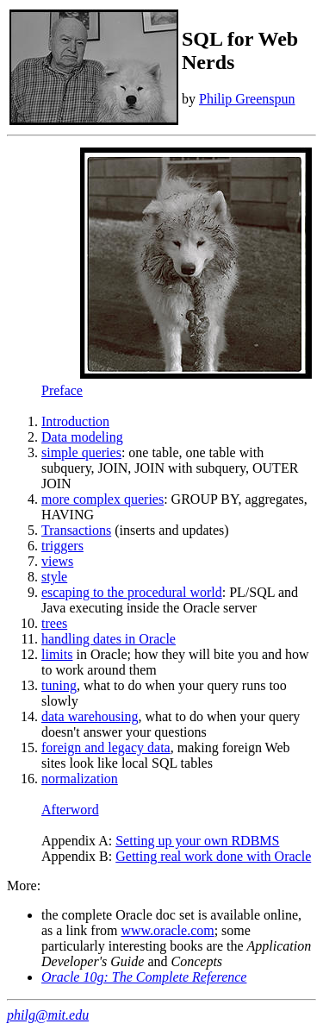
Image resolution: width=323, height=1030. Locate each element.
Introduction (75, 421)
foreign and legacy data (106, 747)
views (57, 561)
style (54, 576)
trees (54, 623)
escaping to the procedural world (131, 592)
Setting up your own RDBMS (197, 840)
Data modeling (82, 437)
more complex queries (102, 499)
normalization (79, 778)
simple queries (81, 452)
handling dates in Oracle (108, 638)
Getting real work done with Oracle (213, 856)
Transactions (76, 530)
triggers (62, 545)
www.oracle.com (167, 930)
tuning (59, 685)
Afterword (70, 809)
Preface (62, 390)
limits (56, 654)
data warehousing (89, 716)
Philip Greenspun (247, 98)
